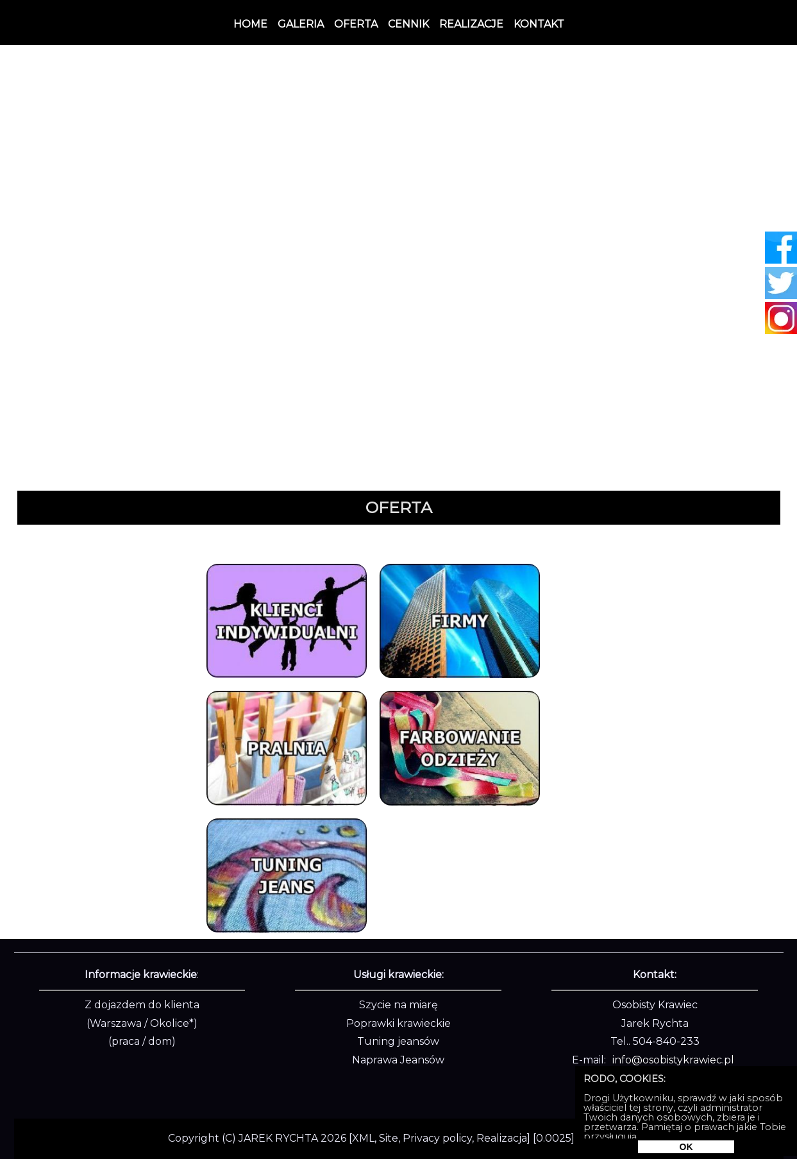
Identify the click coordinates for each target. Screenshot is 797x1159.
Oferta (356, 24)
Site (388, 1138)
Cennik (408, 24)
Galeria (301, 24)
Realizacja (501, 1138)
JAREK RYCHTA (278, 1138)
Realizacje (471, 24)
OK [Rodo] (686, 1147)
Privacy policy (437, 1138)
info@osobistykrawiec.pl (673, 1060)
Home (250, 24)
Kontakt (539, 24)
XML (363, 1138)
